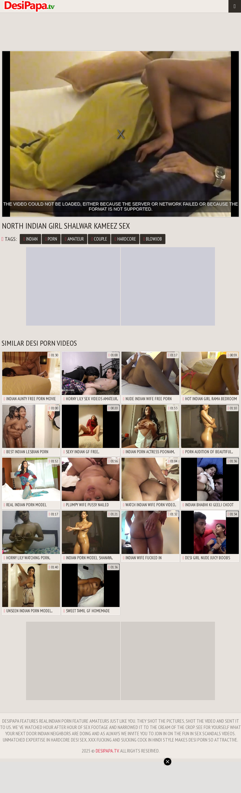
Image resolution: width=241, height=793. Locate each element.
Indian (30, 239)
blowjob (152, 239)
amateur (74, 239)
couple (99, 239)
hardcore (125, 239)
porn (51, 239)
